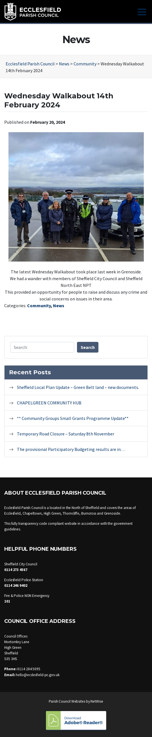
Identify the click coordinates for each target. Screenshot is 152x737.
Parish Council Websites (67, 701)
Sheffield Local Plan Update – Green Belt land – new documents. (78, 387)
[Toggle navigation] (142, 11)
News (58, 305)
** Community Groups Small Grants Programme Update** (73, 418)
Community (39, 305)
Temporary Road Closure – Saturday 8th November (65, 434)
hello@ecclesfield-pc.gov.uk (37, 674)
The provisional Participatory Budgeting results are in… (71, 449)
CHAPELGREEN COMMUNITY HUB (49, 403)
